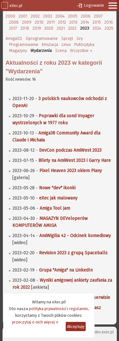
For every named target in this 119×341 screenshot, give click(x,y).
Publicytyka (84, 44)
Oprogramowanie (42, 38)
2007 (98, 16)
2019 (37, 28)
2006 (85, 16)
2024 (97, 28)
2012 (62, 22)
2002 (35, 16)
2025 (109, 28)
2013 (73, 22)
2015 (97, 22)
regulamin (78, 308)
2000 (10, 16)
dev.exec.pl (104, 332)
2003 (47, 16)
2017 (13, 28)
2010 (39, 22)
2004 (60, 16)
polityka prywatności (47, 308)
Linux (66, 44)
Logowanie (94, 5)
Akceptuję (75, 326)
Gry (79, 38)
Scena (61, 50)
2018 (25, 28)
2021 (61, 28)
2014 (85, 22)
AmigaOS (14, 38)
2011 (51, 22)
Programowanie (23, 44)
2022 (72, 28)
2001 (23, 16)
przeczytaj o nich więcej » (35, 322)
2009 (26, 22)
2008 (14, 22)
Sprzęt (67, 38)
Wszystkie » (81, 50)
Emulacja (50, 44)
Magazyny (18, 50)
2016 (108, 22)
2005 (72, 16)
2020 (48, 28)
